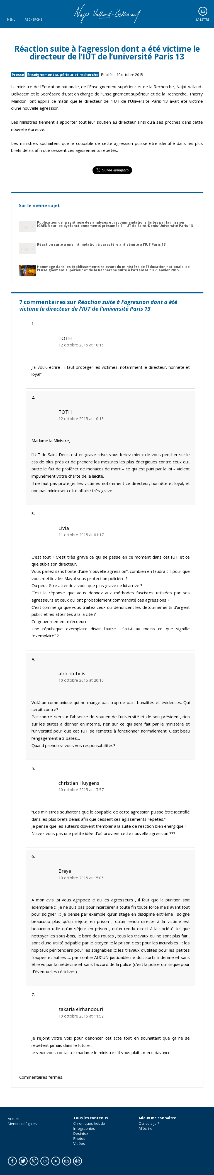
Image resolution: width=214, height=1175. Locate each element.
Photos (79, 1138)
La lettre (203, 19)
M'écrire (145, 1128)
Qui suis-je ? (149, 1123)
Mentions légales (22, 1123)
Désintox (80, 1133)
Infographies (84, 1128)
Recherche (33, 19)
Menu (11, 19)
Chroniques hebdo (89, 1123)
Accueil (14, 1118)
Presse (18, 74)
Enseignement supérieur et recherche (62, 74)
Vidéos (79, 1143)
